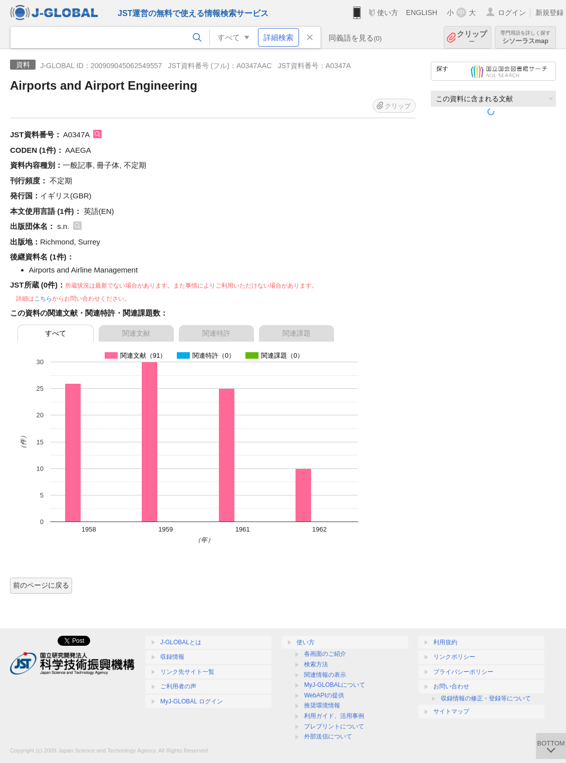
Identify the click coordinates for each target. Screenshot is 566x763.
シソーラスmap (525, 37)
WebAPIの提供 (324, 695)
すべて (55, 333)
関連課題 (296, 333)
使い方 (387, 13)
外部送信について (328, 736)
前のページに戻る (41, 585)
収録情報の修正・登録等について (486, 698)
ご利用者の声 (178, 686)
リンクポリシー (454, 656)
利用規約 (445, 642)
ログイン (512, 13)
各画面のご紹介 (325, 653)
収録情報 (172, 656)
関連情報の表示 (325, 674)
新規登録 (549, 13)
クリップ (472, 37)
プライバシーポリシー (463, 671)
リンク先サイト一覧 (187, 671)
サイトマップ (451, 711)
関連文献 (136, 333)
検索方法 (316, 664)
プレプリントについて (334, 726)
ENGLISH (421, 13)
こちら (43, 298)
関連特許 (216, 333)
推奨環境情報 (322, 705)
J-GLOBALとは (180, 642)
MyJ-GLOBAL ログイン (191, 701)
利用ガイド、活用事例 (334, 715)
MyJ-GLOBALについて (334, 684)
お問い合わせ (451, 686)
